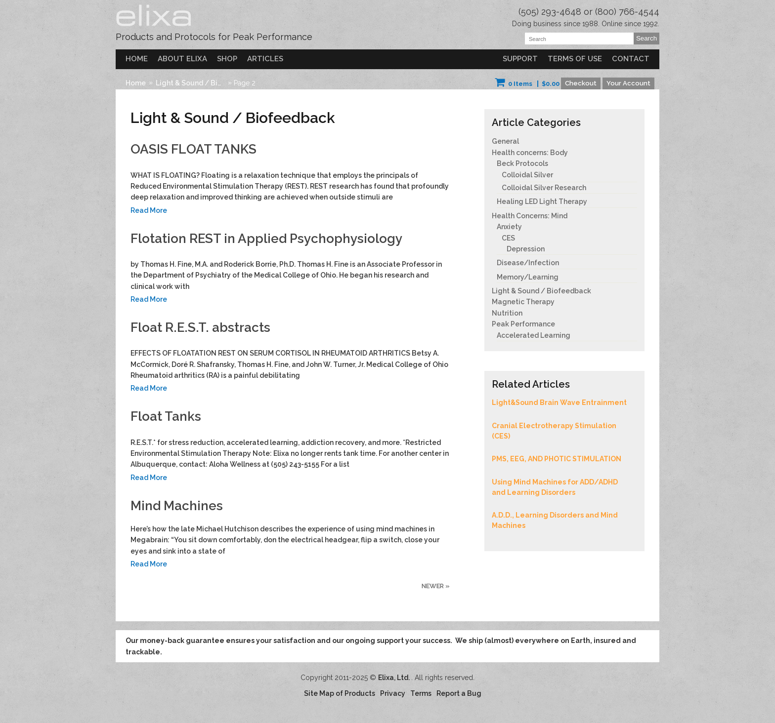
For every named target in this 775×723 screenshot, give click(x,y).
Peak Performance (523, 324)
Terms (420, 693)
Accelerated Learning (533, 335)
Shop (227, 58)
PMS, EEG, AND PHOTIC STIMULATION (556, 459)
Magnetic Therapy (523, 302)
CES (508, 238)
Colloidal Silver (527, 175)
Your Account (628, 83)
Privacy (392, 693)
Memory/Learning (528, 277)
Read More (148, 210)
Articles (265, 58)
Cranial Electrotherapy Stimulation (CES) (554, 431)
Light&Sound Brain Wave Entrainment (559, 402)
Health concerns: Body (530, 153)
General (505, 141)
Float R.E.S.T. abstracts (200, 327)
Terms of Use (575, 58)
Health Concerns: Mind (529, 216)
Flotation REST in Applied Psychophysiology (266, 238)
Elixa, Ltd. (394, 678)
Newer (436, 586)
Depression (526, 249)
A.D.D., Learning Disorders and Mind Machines (555, 520)
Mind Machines (176, 505)
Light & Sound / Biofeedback (191, 83)
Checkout (581, 83)
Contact (630, 58)
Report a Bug (458, 693)
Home (137, 58)
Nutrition (507, 313)
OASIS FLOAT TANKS (193, 149)
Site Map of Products (339, 693)
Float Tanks (165, 416)
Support (520, 58)
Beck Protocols (522, 163)
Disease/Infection (528, 263)
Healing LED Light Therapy (542, 201)
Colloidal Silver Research (544, 188)
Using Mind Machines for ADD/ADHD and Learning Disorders (555, 487)
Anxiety (509, 227)
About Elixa (182, 58)
